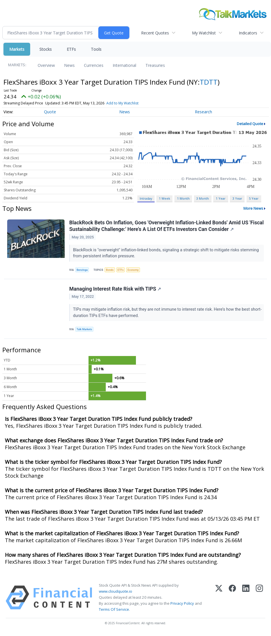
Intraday (146, 198)
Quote (50, 111)
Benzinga (83, 270)
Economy (135, 270)
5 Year (254, 198)
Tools (96, 49)
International (124, 65)
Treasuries (155, 65)
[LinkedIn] (246, 599)
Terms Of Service (114, 611)
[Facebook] (232, 599)
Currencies (93, 65)
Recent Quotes (155, 33)
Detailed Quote (250, 123)
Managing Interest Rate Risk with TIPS (115, 290)
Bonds (111, 270)
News (69, 65)
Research (203, 111)
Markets (16, 49)
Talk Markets (85, 330)
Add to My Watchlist (122, 103)
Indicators (248, 33)
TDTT (209, 82)
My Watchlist (204, 33)
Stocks (45, 49)
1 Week (164, 198)
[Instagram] (259, 599)
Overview (46, 65)
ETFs (71, 49)
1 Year (221, 198)
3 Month (202, 198)
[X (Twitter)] (219, 599)
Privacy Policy (182, 605)
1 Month (183, 198)
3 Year (237, 198)
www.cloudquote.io (115, 593)
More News (253, 208)
